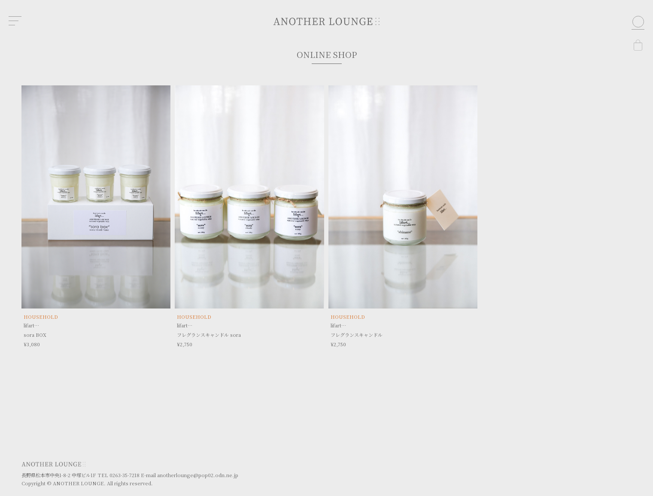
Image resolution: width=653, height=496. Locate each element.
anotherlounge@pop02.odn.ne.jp (197, 475)
